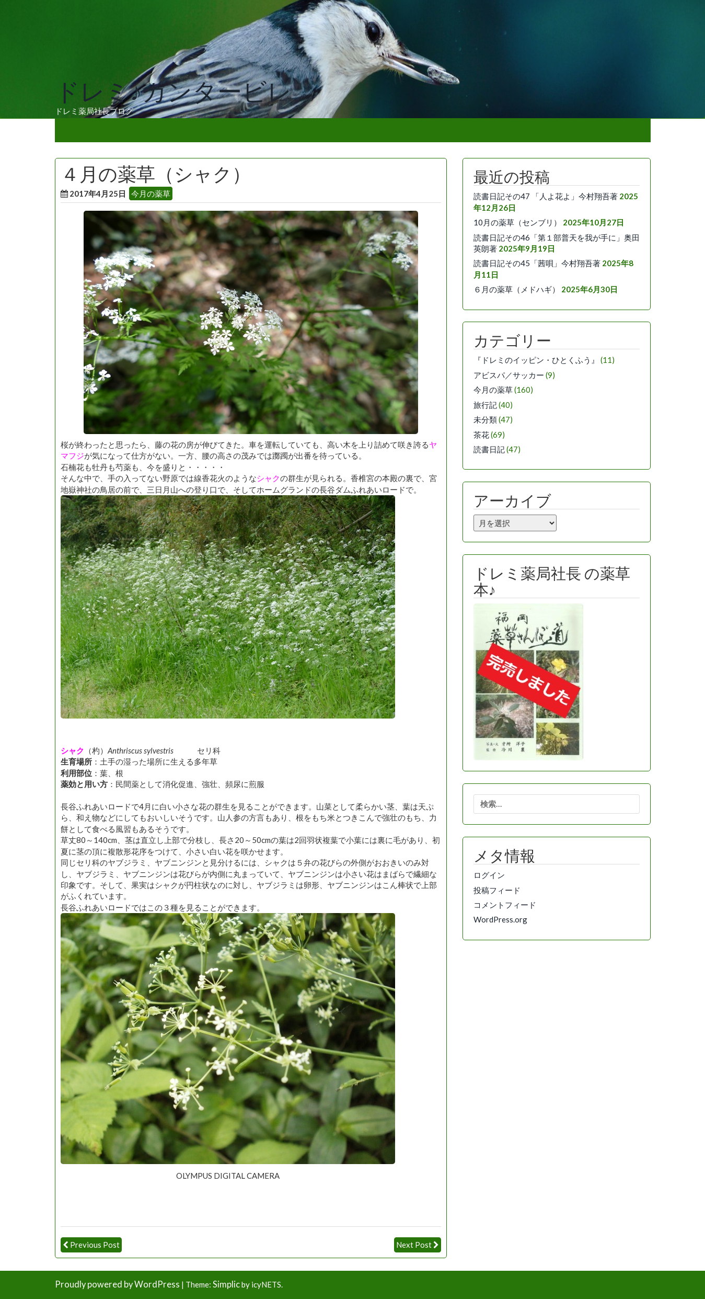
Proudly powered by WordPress (117, 1284)
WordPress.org (500, 919)
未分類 (485, 419)
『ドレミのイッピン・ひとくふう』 (536, 359)
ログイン (489, 875)
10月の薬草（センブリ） (517, 222)
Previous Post (95, 1244)
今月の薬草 (150, 193)
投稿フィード (497, 890)
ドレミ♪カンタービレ (173, 92)
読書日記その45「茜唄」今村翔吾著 (536, 263)
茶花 (481, 434)
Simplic (226, 1284)
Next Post (414, 1244)
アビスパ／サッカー (508, 375)
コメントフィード (504, 904)
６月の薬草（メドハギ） (516, 289)
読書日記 (489, 449)
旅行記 (485, 404)
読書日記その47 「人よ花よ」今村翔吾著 (545, 196)
